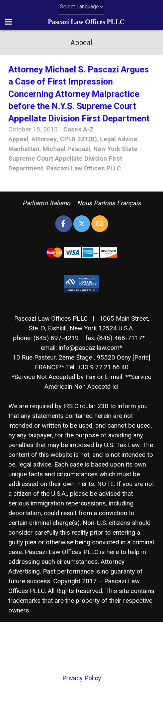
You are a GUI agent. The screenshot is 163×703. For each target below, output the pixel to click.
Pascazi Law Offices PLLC (86, 21)
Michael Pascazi (66, 149)
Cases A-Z (78, 129)
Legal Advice (118, 139)
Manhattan (23, 149)
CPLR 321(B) (78, 139)
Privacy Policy (81, 678)
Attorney (44, 139)
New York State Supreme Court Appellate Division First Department (73, 158)
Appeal (18, 139)
